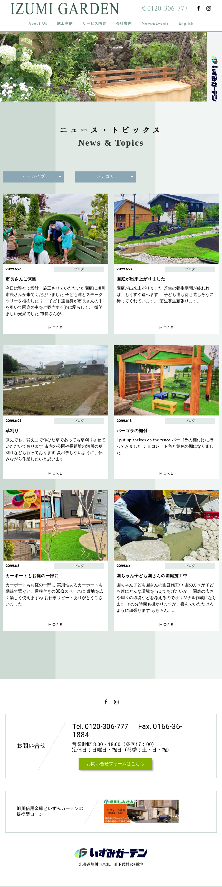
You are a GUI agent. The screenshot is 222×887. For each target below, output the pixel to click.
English (185, 24)
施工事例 (65, 24)
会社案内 (124, 24)
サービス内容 (94, 24)
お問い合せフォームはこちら (115, 764)
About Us (37, 24)
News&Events (155, 24)
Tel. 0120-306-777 (102, 726)
